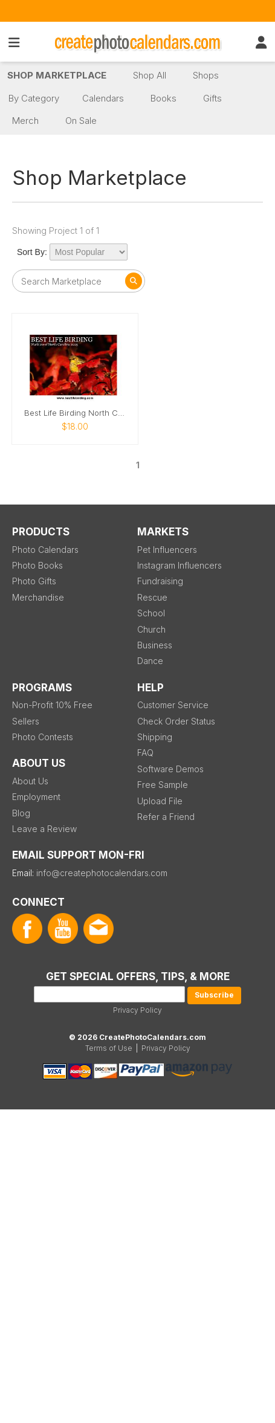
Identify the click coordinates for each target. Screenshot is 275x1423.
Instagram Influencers (179, 565)
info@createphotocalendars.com (101, 873)
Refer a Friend (166, 817)
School (151, 613)
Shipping (154, 737)
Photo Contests (42, 737)
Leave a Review (44, 829)
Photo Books (37, 565)
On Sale (81, 120)
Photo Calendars (45, 549)
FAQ (145, 752)
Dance (150, 661)
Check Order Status (176, 721)
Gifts (212, 98)
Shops (206, 75)
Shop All (149, 75)
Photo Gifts (34, 581)
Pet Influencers (167, 549)
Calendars (103, 98)
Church (151, 629)
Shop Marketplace (56, 75)
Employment (36, 797)
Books (163, 98)
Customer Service (173, 705)
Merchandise (38, 597)
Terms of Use (108, 1048)
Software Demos (170, 769)
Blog (21, 813)
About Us (30, 781)
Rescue (152, 597)
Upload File (160, 801)
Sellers (25, 721)
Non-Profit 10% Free (52, 705)
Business (154, 645)
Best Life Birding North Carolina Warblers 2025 (75, 413)
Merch (25, 120)
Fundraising (160, 581)
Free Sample (162, 784)
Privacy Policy (137, 1010)
